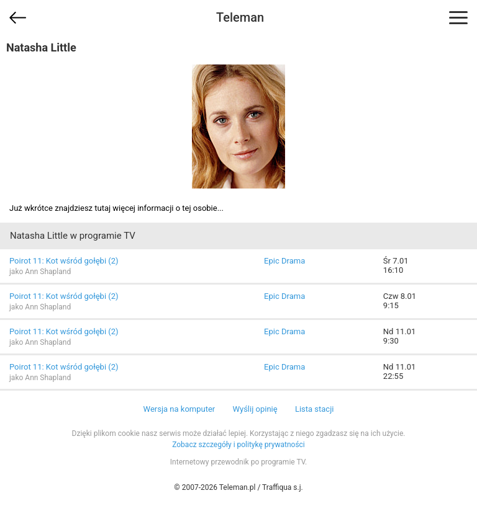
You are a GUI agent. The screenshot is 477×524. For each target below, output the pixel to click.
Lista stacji (314, 409)
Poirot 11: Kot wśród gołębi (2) (64, 260)
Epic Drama (284, 260)
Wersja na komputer (179, 409)
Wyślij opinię (254, 409)
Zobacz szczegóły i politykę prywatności (238, 444)
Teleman (240, 17)
